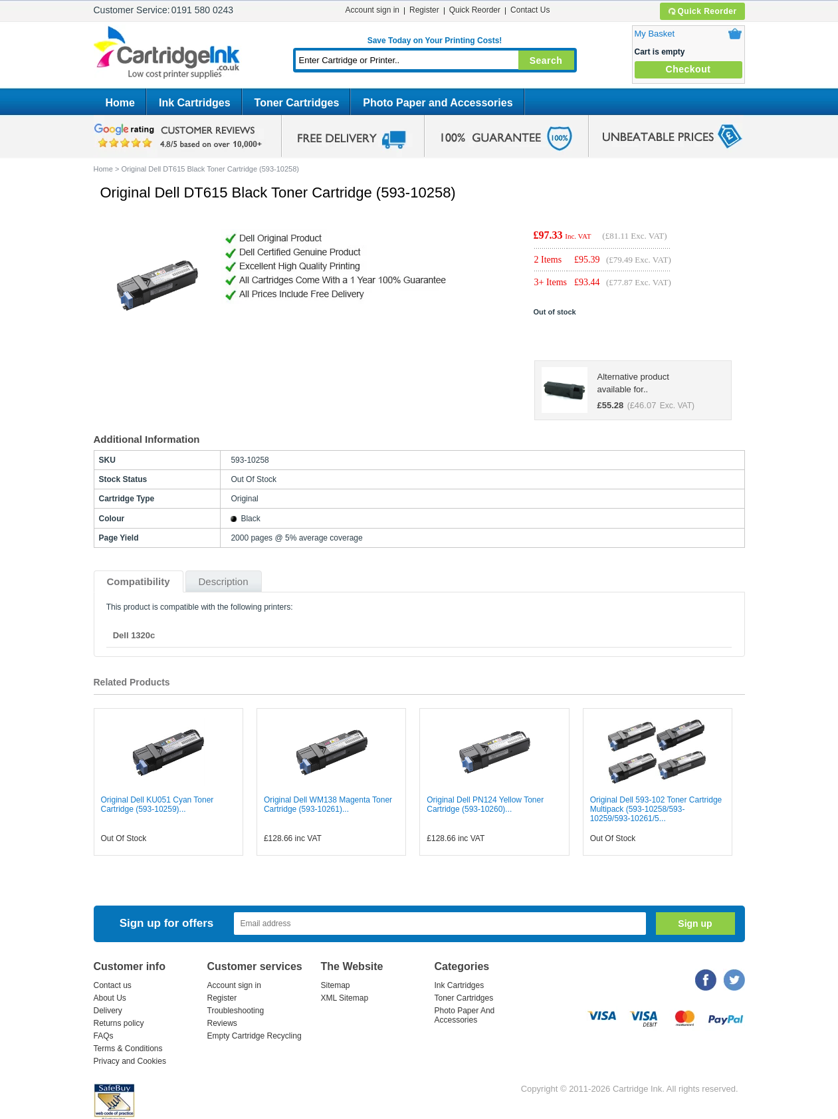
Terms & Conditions (128, 1048)
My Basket (655, 34)
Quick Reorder (702, 11)
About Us (110, 998)
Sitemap (335, 985)
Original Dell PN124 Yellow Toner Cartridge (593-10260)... (485, 804)
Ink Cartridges (195, 102)
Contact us (113, 985)
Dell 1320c (134, 635)
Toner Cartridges (297, 102)
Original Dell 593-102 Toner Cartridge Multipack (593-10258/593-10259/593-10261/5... (656, 809)
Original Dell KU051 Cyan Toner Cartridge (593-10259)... (157, 804)
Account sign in (372, 10)
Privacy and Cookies (130, 1061)
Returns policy (119, 1023)
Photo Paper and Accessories (437, 102)
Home (120, 102)
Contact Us (530, 10)
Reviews (222, 1023)
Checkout (688, 69)
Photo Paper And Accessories (465, 1015)
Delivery (108, 1010)
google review (180, 136)
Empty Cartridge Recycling (254, 1036)
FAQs (104, 1036)
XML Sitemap (345, 998)
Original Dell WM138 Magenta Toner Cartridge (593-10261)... (328, 804)
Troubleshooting (235, 1010)
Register (424, 10)
